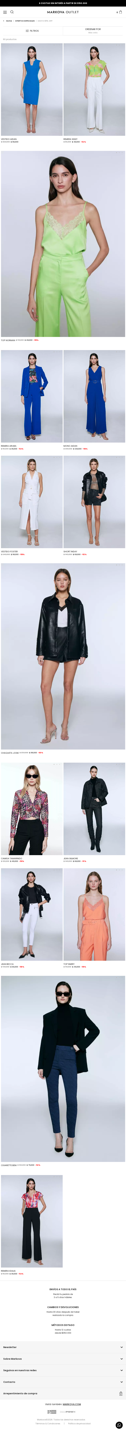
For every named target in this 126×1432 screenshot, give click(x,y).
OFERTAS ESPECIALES (25, 21)
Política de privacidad (79, 1423)
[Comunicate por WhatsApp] (119, 1425)
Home (7, 21)
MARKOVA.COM (72, 1404)
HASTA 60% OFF (45, 21)
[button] (12, 11)
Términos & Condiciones (47, 1423)
